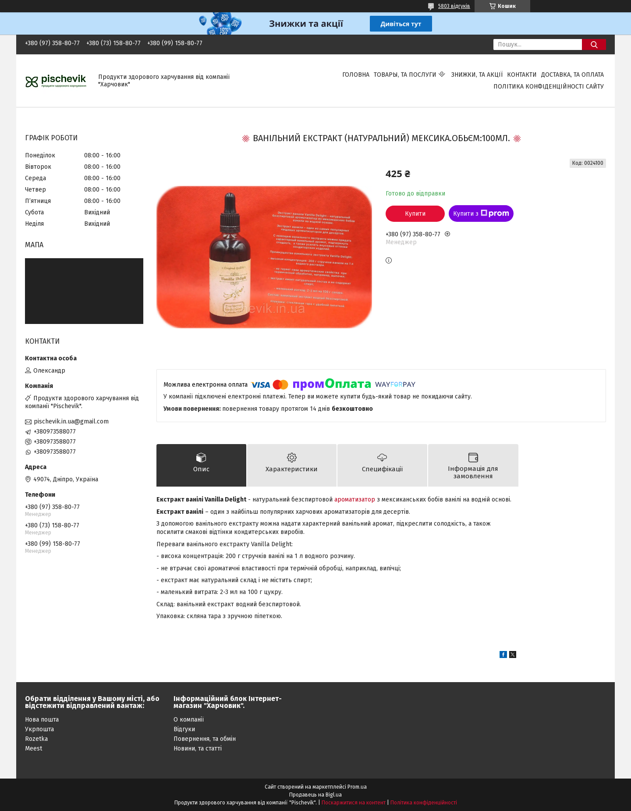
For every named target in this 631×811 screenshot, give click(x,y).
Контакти (522, 74)
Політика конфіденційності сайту (548, 86)
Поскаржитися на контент (354, 803)
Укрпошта (39, 729)
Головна (355, 74)
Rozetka (36, 739)
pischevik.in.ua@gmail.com (71, 421)
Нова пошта (42, 719)
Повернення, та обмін (205, 739)
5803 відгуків (454, 6)
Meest (33, 748)
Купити (415, 213)
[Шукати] (594, 44)
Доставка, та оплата (572, 74)
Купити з (481, 213)
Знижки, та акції (477, 74)
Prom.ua (357, 787)
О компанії (189, 719)
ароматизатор (354, 499)
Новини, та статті (198, 748)
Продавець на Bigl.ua (315, 795)
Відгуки (184, 729)
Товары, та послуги (405, 74)
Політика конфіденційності (423, 803)
